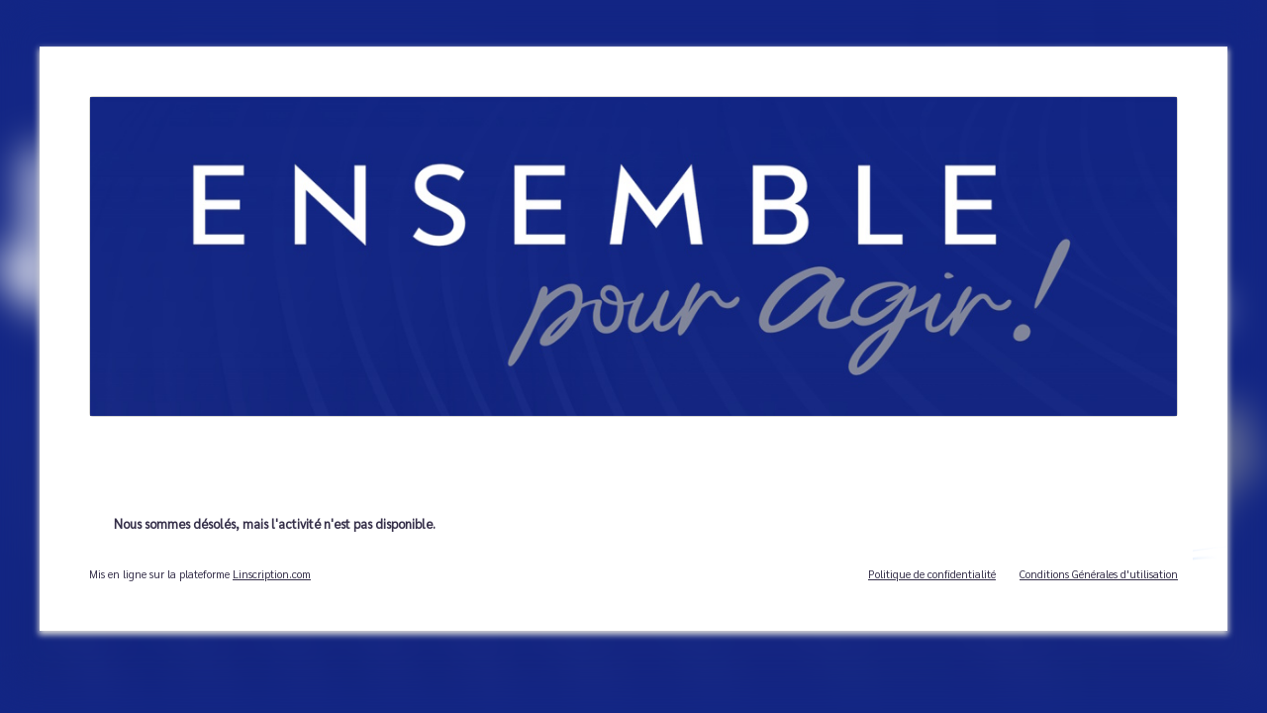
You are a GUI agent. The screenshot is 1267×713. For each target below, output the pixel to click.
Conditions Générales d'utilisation (1099, 573)
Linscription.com (272, 573)
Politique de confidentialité (932, 573)
